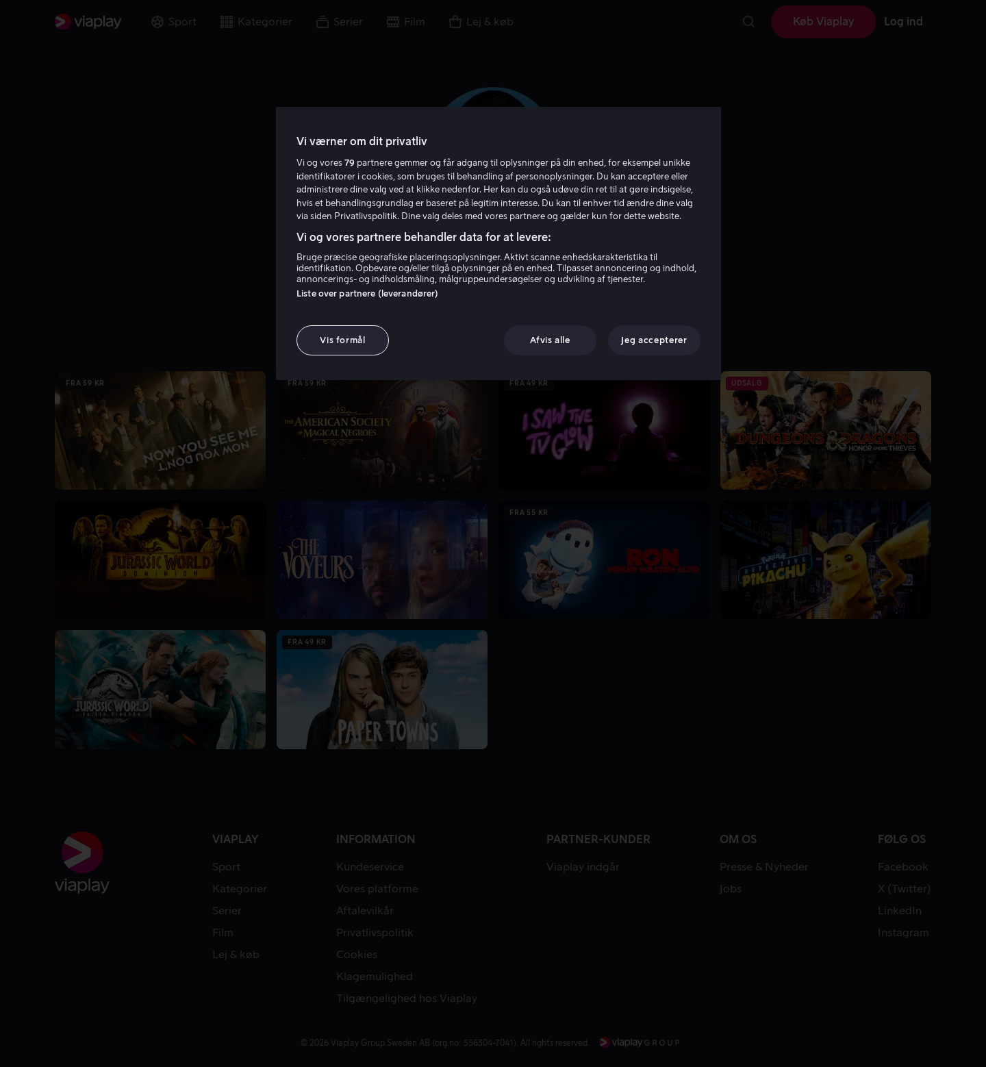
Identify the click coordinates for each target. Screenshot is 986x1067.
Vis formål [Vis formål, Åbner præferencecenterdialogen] (343, 340)
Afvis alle (550, 340)
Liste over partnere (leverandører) (367, 293)
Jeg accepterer (654, 340)
